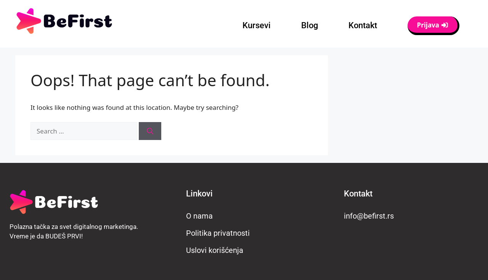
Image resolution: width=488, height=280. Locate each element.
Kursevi (256, 25)
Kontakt (362, 25)
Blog (309, 25)
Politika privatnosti (218, 233)
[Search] (150, 131)
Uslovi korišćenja (214, 250)
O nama (199, 215)
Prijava (432, 25)
